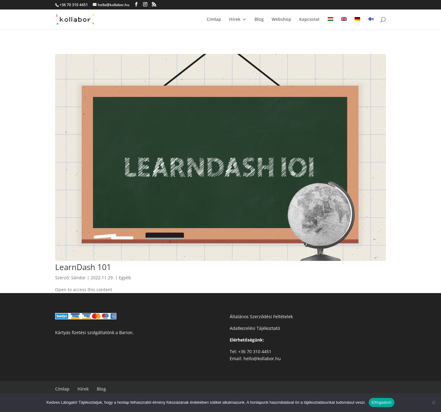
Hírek (234, 19)
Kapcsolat (309, 19)
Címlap (214, 19)
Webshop (281, 19)
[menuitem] (330, 23)
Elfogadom (381, 402)
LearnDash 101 (83, 267)
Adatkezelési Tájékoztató (255, 328)
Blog (259, 19)
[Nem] (433, 402)
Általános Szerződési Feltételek (261, 316)
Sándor (78, 277)
